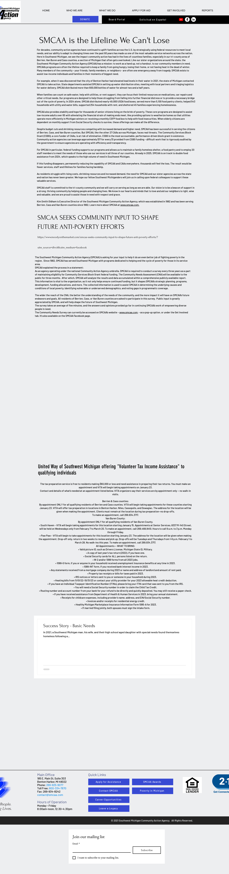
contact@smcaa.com (50, 794)
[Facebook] (187, 19)
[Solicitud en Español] (153, 19)
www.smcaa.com (128, 312)
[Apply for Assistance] (108, 782)
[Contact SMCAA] (108, 791)
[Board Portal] (117, 19)
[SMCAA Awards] (152, 782)
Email (76, 843)
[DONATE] (85, 19)
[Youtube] (181, 19)
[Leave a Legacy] (108, 808)
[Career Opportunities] (108, 799)
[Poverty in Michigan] (152, 791)
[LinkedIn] (193, 19)
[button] (74, 10)
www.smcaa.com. (129, 204)
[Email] (101, 849)
